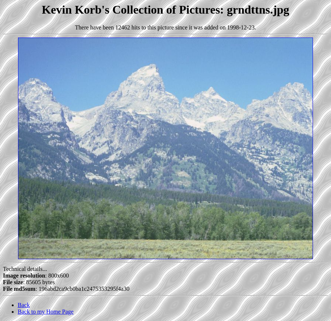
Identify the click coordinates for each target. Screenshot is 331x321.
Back (24, 305)
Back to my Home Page (46, 311)
